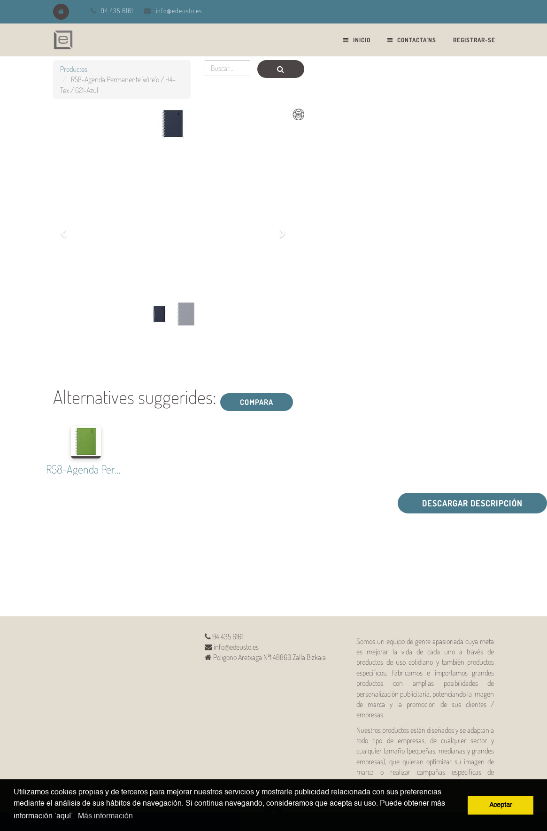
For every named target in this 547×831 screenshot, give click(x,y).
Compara (256, 402)
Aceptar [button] (500, 805)
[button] (66, 228)
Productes (73, 69)
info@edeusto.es (179, 11)
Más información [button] (105, 816)
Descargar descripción (472, 503)
